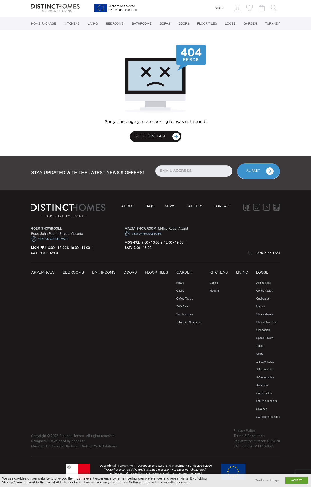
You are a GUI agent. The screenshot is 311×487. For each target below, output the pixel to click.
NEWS (170, 206)
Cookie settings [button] (267, 480)
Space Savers (264, 338)
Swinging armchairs (268, 416)
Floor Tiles (207, 23)
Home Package (43, 23)
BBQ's (180, 282)
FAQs (149, 206)
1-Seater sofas (265, 361)
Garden (250, 23)
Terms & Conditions (249, 436)
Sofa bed (261, 409)
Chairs (180, 290)
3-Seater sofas (265, 377)
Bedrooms (115, 23)
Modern (214, 290)
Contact (222, 206)
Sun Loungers (184, 314)
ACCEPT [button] (296, 480)
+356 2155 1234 (267, 253)
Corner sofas (264, 393)
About (127, 206)
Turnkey (272, 23)
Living (93, 23)
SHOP (219, 8)
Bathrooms (141, 23)
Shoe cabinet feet (266, 322)
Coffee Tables (184, 298)
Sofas (165, 23)
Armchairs (262, 385)
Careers (194, 206)
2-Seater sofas (265, 369)
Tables (260, 346)
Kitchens (72, 23)
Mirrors (260, 306)
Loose (230, 23)
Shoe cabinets (264, 314)
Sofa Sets (182, 306)
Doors (183, 23)
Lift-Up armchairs (266, 401)
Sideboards (263, 330)
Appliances (43, 272)
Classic (214, 282)
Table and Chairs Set (189, 322)
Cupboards (262, 298)
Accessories (263, 282)
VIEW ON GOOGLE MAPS (49, 239)
